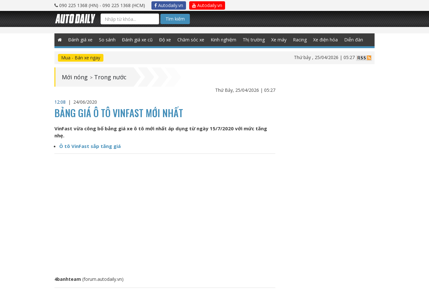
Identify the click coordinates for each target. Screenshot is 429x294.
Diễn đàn (353, 40)
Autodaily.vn (168, 5)
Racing (300, 40)
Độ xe (165, 40)
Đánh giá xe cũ (137, 40)
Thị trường (254, 40)
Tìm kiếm (175, 19)
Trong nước (110, 77)
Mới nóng (75, 77)
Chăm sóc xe (190, 40)
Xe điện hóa (325, 40)
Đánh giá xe (80, 40)
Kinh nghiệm (223, 40)
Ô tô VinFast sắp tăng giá (90, 146)
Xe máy (279, 40)
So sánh (107, 40)
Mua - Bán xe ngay (80, 58)
